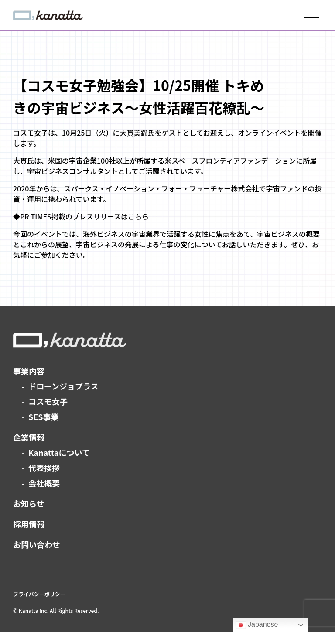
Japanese (257, 625)
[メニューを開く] (311, 15)
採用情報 (28, 524)
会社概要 (44, 483)
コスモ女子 (48, 401)
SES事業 (43, 416)
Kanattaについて (59, 452)
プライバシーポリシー (39, 594)
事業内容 (28, 370)
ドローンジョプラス (63, 386)
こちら (138, 216)
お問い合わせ (36, 544)
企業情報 (28, 437)
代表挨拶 (44, 467)
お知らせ (28, 503)
